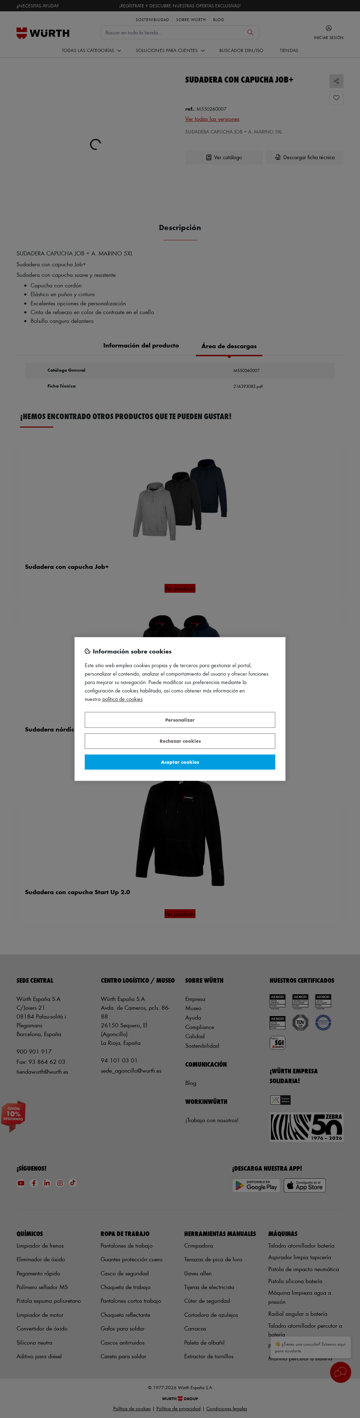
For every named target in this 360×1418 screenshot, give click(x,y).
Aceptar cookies (180, 762)
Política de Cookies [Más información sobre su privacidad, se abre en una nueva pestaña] (122, 699)
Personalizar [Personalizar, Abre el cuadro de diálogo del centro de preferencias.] (180, 720)
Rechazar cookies (180, 741)
